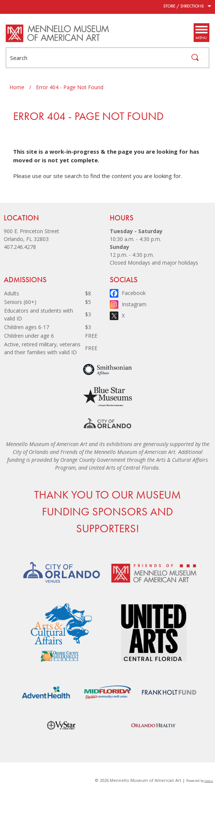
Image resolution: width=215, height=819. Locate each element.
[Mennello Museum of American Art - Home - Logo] (57, 33)
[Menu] (201, 33)
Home (16, 87)
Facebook (134, 293)
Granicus (209, 781)
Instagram (134, 304)
